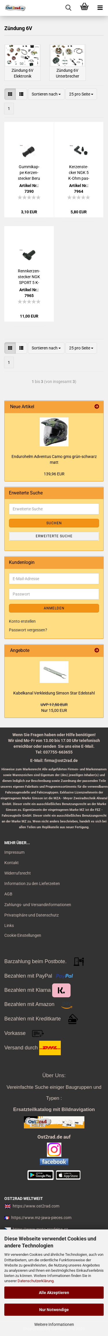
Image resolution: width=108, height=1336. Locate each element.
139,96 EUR (54, 474)
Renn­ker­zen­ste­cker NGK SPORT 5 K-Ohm (29, 277)
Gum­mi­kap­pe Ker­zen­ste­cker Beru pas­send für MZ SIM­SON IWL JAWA (29, 172)
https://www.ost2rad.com (36, 1206)
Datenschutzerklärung (36, 1281)
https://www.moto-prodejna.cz (40, 1229)
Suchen (54, 523)
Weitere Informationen (54, 1324)
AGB (8, 894)
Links (9, 925)
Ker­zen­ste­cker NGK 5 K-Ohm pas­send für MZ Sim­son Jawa (78, 172)
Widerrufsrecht (17, 873)
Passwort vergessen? (28, 630)
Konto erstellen (22, 621)
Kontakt (11, 862)
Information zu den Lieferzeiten (32, 883)
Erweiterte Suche (54, 536)
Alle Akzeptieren (54, 1292)
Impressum (14, 852)
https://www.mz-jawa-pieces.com (41, 1217)
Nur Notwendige (54, 1309)
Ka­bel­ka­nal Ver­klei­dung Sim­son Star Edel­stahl (54, 693)
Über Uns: (54, 1075)
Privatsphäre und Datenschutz (31, 915)
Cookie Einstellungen (22, 935)
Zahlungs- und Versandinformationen (37, 904)
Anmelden (54, 608)
